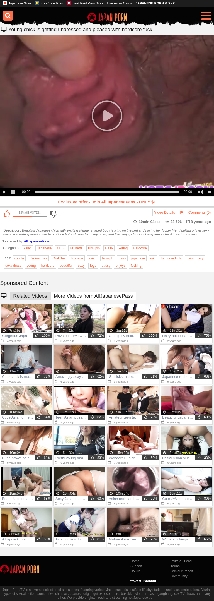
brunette (77, 258)
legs (93, 266)
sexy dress (13, 266)
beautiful (66, 266)
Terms (175, 566)
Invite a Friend (181, 561)
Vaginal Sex (38, 258)
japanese (138, 258)
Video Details (164, 213)
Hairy (109, 248)
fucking (136, 266)
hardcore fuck (171, 258)
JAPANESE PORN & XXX (155, 3)
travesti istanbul (143, 581)
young (31, 266)
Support (136, 566)
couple (19, 258)
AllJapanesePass (37, 241)
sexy (81, 266)
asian (93, 258)
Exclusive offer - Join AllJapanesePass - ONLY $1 (107, 201)
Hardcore (140, 248)
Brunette (76, 248)
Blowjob (94, 248)
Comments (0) (199, 213)
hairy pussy (194, 258)
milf (152, 258)
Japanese (44, 248)
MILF (60, 248)
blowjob (107, 258)
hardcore (47, 266)
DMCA (135, 571)
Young (123, 248)
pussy (106, 266)
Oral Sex (58, 258)
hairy (122, 258)
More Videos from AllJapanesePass (93, 296)
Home (134, 561)
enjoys (120, 266)
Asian (27, 248)
